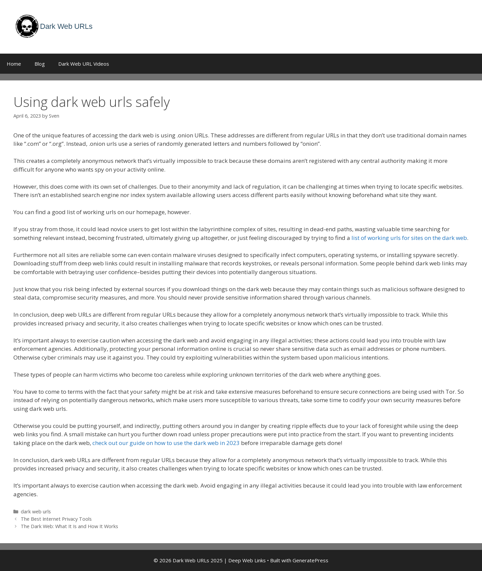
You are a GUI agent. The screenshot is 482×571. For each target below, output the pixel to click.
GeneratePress (310, 560)
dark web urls (36, 511)
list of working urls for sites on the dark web (409, 238)
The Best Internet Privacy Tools (56, 519)
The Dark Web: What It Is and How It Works (69, 526)
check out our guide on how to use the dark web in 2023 (166, 443)
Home (14, 63)
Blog (39, 63)
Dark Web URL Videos (83, 63)
